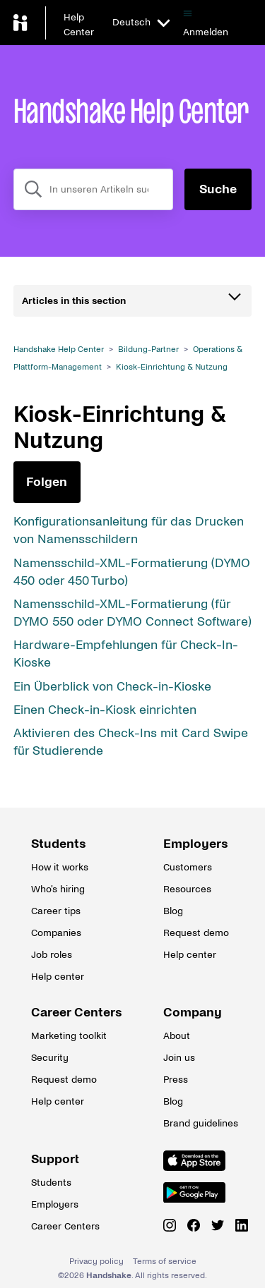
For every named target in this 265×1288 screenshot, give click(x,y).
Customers (187, 867)
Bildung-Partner (148, 349)
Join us (179, 1057)
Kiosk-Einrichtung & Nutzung (172, 367)
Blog (173, 911)
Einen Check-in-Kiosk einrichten (104, 710)
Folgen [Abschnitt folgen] (46, 482)
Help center (57, 976)
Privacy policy (96, 1261)
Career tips (56, 911)
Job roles (51, 954)
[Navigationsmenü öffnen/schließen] (187, 13)
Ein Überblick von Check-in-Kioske (112, 686)
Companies (56, 933)
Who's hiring (58, 889)
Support (55, 1159)
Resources (187, 889)
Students (58, 844)
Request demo (196, 933)
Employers (195, 844)
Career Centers (66, 1012)
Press (175, 1079)
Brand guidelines (198, 1123)
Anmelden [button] (205, 32)
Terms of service (164, 1261)
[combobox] (93, 189)
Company (192, 1012)
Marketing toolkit (66, 1036)
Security (50, 1057)
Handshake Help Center (58, 349)
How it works (59, 867)
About (176, 1036)
